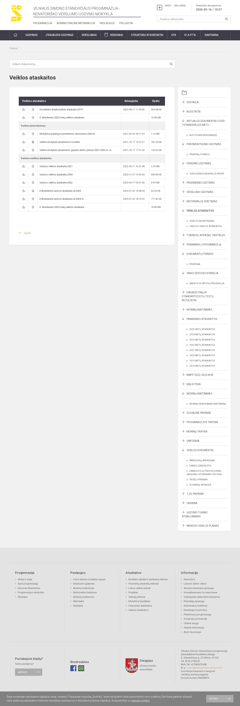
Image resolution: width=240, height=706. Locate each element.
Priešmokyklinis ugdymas (204, 144)
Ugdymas (31, 34)
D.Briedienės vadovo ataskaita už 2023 (60, 190)
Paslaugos (107, 23)
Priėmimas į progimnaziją (204, 244)
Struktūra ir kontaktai (147, 34)
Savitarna (211, 34)
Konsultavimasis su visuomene (200, 592)
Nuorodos (189, 579)
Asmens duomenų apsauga (199, 588)
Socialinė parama (199, 412)
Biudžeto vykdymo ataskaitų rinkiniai (148, 579)
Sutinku (213, 698)
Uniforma (193, 440)
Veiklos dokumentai (200, 450)
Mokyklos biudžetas (139, 601)
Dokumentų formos (200, 253)
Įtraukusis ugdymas (60, 34)
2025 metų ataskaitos (202, 329)
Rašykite (22, 672)
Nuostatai (194, 111)
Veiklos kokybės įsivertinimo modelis (60, 142)
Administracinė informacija (76, 23)
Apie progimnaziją (28, 583)
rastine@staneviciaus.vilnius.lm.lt (204, 667)
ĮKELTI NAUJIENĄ (175, 5)
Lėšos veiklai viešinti (139, 588)
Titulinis (13, 48)
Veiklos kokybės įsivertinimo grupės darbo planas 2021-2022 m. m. (76, 150)
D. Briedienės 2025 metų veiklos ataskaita (62, 117)
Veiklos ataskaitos (200, 210)
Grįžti (27, 233)
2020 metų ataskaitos (202, 355)
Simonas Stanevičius (29, 588)
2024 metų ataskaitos (202, 334)
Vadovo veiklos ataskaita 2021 (56, 166)
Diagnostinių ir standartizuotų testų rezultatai (197, 296)
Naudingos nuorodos (195, 610)
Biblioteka (194, 384)
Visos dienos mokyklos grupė (206, 173)
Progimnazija (42, 23)
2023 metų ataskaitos (202, 339)
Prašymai (194, 264)
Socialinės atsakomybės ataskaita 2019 (61, 109)
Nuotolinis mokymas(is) (203, 135)
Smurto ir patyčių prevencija (206, 283)
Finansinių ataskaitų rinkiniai (143, 583)
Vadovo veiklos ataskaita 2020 (56, 174)
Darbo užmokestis (200, 465)
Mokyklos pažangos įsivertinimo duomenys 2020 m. (68, 133)
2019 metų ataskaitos (202, 360)
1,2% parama (195, 493)
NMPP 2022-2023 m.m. (200, 374)
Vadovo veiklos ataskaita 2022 (56, 182)
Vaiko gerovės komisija (202, 273)
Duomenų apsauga (200, 485)
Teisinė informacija (194, 627)
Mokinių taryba (197, 431)
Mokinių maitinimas (199, 309)
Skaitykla (78, 605)
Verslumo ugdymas (200, 192)
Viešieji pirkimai (198, 479)
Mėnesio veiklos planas (203, 525)
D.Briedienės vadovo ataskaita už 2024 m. (62, 198)
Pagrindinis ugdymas (201, 182)
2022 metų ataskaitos (202, 345)
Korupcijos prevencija (195, 618)
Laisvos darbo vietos (195, 583)
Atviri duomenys (192, 632)
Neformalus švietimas (202, 201)
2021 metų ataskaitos (202, 350)
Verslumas (89, 34)
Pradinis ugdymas (199, 163)
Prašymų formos (199, 154)
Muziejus (23, 597)
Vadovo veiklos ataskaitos (205, 226)
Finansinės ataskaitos (202, 318)
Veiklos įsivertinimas (201, 221)
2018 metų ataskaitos (202, 366)
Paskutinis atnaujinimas (209, 8)
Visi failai (193, 102)
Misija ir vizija (25, 579)
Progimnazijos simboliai (31, 592)
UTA (173, 34)
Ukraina (192, 503)
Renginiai (116, 34)
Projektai (126, 23)
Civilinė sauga (191, 623)
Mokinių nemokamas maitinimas (207, 404)
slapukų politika (140, 700)
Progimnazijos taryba (202, 422)
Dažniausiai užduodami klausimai (202, 597)
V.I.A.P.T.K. (190, 34)
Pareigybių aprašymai (202, 460)
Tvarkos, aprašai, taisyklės (206, 235)
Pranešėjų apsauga (194, 601)
